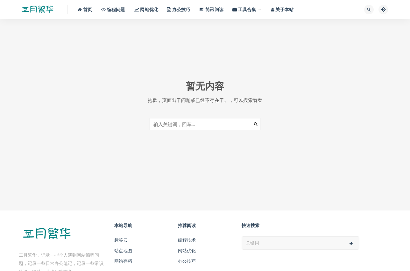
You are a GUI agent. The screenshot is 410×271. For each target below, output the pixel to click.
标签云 (121, 240)
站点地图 (123, 250)
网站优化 (187, 250)
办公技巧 (187, 261)
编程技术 (187, 240)
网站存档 (123, 261)
